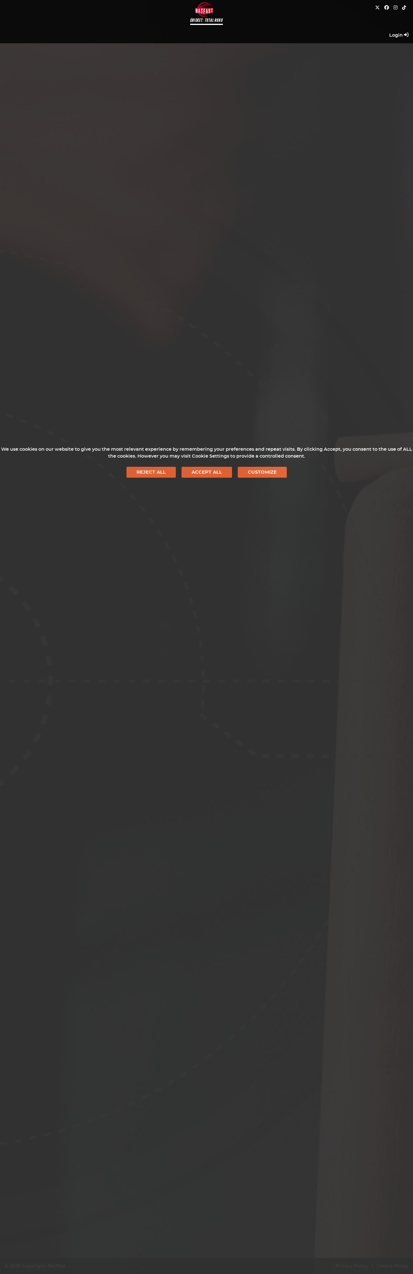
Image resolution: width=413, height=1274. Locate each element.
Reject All (151, 472)
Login (398, 35)
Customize (262, 472)
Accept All (207, 472)
